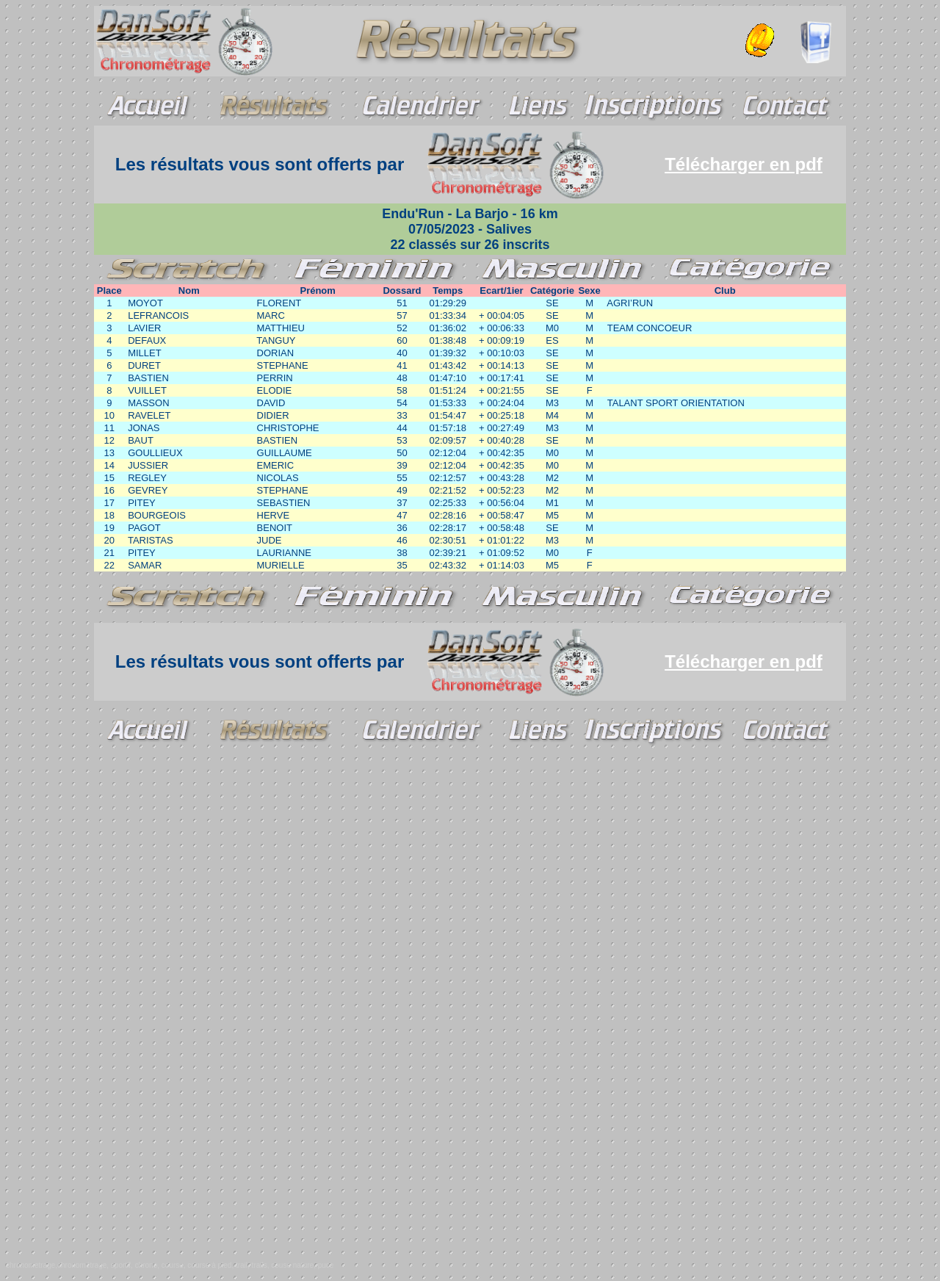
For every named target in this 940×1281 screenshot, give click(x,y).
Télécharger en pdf (743, 164)
